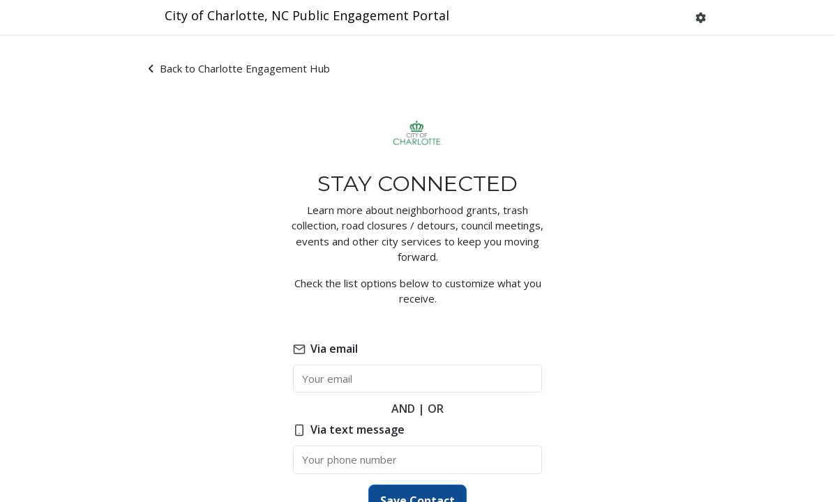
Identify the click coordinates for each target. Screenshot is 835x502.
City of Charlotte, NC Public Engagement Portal (307, 15)
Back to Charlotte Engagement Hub (239, 68)
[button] (700, 18)
